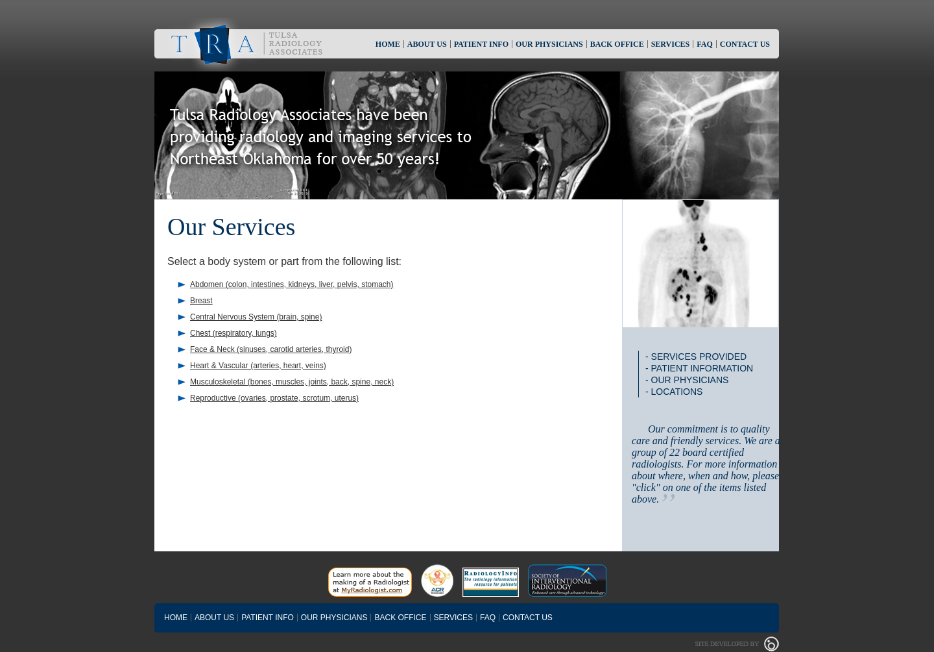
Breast (201, 300)
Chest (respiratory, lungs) (233, 333)
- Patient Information (699, 368)
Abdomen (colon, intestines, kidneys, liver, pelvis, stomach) (291, 284)
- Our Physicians (686, 380)
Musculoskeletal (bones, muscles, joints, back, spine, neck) (292, 381)
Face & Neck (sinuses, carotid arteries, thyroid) (271, 349)
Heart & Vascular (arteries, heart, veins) (258, 365)
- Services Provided (696, 356)
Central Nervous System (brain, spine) (256, 316)
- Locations (673, 391)
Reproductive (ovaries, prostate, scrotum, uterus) (274, 398)
